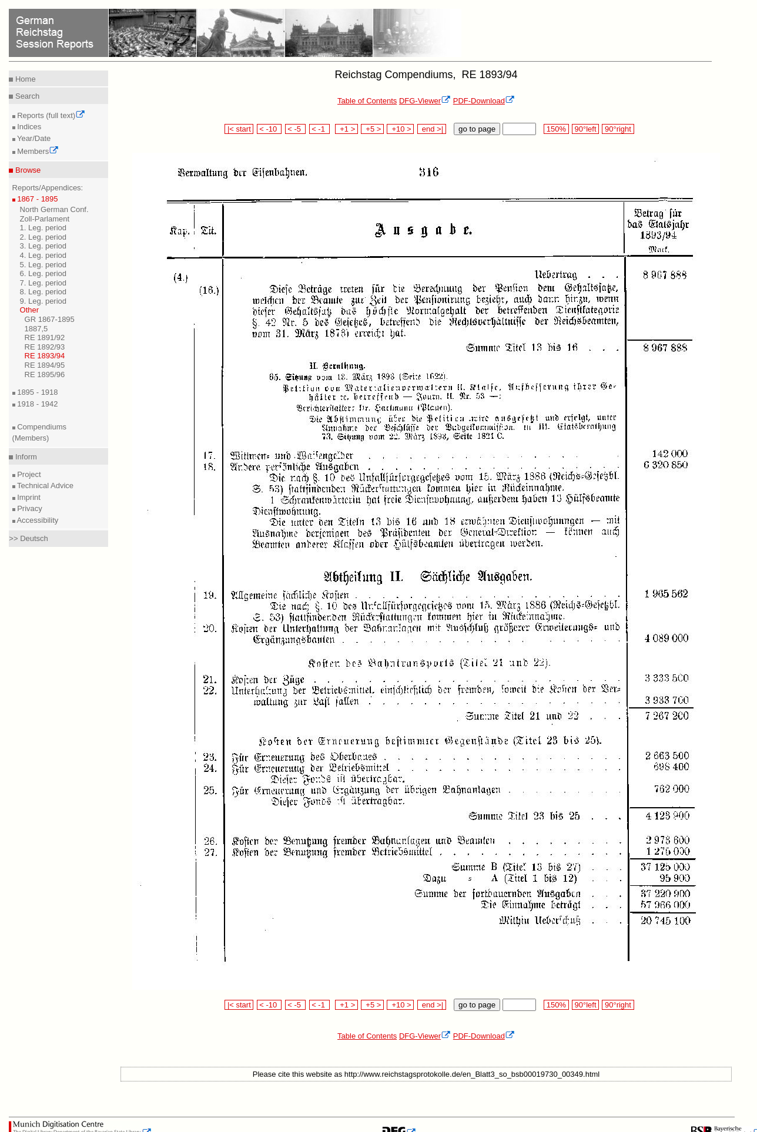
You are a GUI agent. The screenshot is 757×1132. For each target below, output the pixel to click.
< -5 (296, 129)
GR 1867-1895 (50, 319)
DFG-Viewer (425, 100)
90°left (585, 129)
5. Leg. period (43, 264)
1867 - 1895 (36, 198)
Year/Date (33, 138)
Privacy (28, 508)
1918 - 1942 (36, 403)
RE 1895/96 (45, 374)
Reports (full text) (50, 115)
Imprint (28, 497)
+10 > (400, 129)
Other (29, 309)
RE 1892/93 (45, 346)
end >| (432, 129)
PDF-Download (484, 100)
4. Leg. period (43, 255)
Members (37, 151)
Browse (27, 170)
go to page (476, 129)
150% (556, 129)
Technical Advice (44, 485)
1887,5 (36, 328)
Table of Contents (367, 100)
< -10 (269, 129)
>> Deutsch (28, 538)
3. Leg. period (43, 245)
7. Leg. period (43, 282)
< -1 (320, 129)
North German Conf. (54, 209)
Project (28, 474)
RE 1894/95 (45, 365)
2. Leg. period (43, 237)
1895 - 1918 (36, 392)
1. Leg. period (43, 227)
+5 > (372, 129)
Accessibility (37, 520)
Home (24, 79)
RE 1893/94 (45, 355)
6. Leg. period (43, 273)
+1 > (346, 129)
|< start (239, 129)
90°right (617, 129)
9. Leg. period (43, 301)
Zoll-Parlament (45, 218)
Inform (24, 456)
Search (26, 96)
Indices (28, 126)
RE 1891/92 (45, 337)
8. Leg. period (43, 291)
